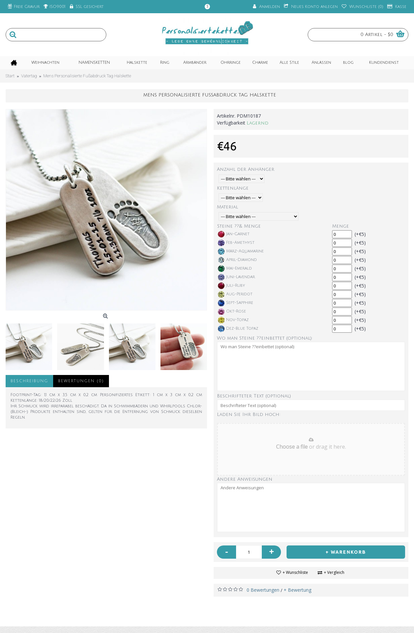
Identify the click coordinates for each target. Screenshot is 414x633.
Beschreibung (29, 381)
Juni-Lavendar (236, 277)
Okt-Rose (232, 311)
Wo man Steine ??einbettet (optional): (265, 338)
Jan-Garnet (234, 234)
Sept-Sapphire (235, 303)
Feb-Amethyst (236, 243)
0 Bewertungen (263, 590)
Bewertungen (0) (81, 381)
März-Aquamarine (241, 251)
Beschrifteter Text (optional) (254, 395)
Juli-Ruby (231, 285)
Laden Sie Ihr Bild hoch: (248, 414)
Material (227, 207)
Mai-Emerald (235, 268)
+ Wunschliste (295, 572)
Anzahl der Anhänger (245, 169)
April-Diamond (237, 260)
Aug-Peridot (235, 294)
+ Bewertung (297, 590)
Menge (340, 226)
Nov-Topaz (233, 320)
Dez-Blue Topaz (238, 328)
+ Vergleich (334, 572)
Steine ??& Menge (239, 226)
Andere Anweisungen (244, 479)
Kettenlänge (233, 188)
